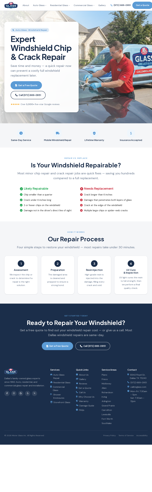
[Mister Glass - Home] (11, 5)
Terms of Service (126, 435)
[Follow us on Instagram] (13, 393)
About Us (82, 374)
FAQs (80, 410)
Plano (104, 374)
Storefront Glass (60, 402)
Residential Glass (59, 5)
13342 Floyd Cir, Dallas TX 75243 (136, 376)
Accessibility (142, 435)
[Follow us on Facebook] (7, 393)
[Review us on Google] (20, 393)
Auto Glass (39, 5)
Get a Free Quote (26, 85)
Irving (104, 396)
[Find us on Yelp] (27, 393)
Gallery (102, 5)
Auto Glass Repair (57, 376)
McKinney (106, 383)
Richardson (107, 392)
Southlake (107, 423)
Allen (104, 388)
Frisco (105, 379)
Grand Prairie (108, 405)
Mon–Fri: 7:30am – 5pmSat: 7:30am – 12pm (137, 396)
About (26, 5)
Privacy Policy (109, 435)
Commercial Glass (83, 5)
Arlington (106, 401)
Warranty (82, 401)
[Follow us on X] (34, 393)
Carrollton (107, 410)
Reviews (81, 383)
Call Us (81, 392)
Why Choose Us (85, 396)
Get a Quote (83, 388)
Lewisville (106, 414)
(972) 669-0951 (137, 382)
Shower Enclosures (57, 396)
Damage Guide (85, 405)
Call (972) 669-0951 (28, 95)
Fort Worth (107, 418)
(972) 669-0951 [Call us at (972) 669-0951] (121, 5)
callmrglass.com (136, 386)
